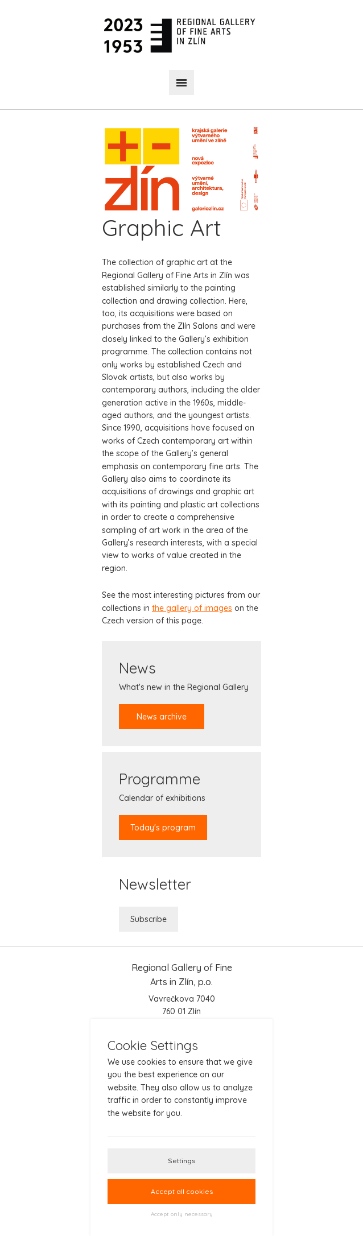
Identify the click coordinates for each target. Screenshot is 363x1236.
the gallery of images (192, 608)
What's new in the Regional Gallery (184, 693)
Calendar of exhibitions (163, 804)
